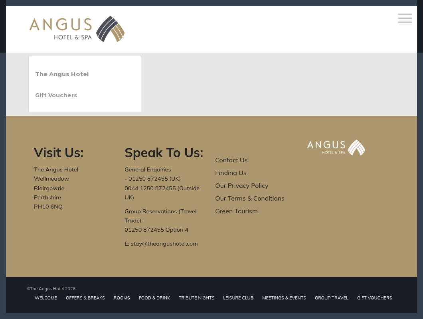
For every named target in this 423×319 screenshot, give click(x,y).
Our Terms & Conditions (250, 198)
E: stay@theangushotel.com (161, 243)
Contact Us (231, 160)
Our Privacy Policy (241, 185)
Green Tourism (236, 211)
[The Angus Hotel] (77, 29)
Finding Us (230, 173)
